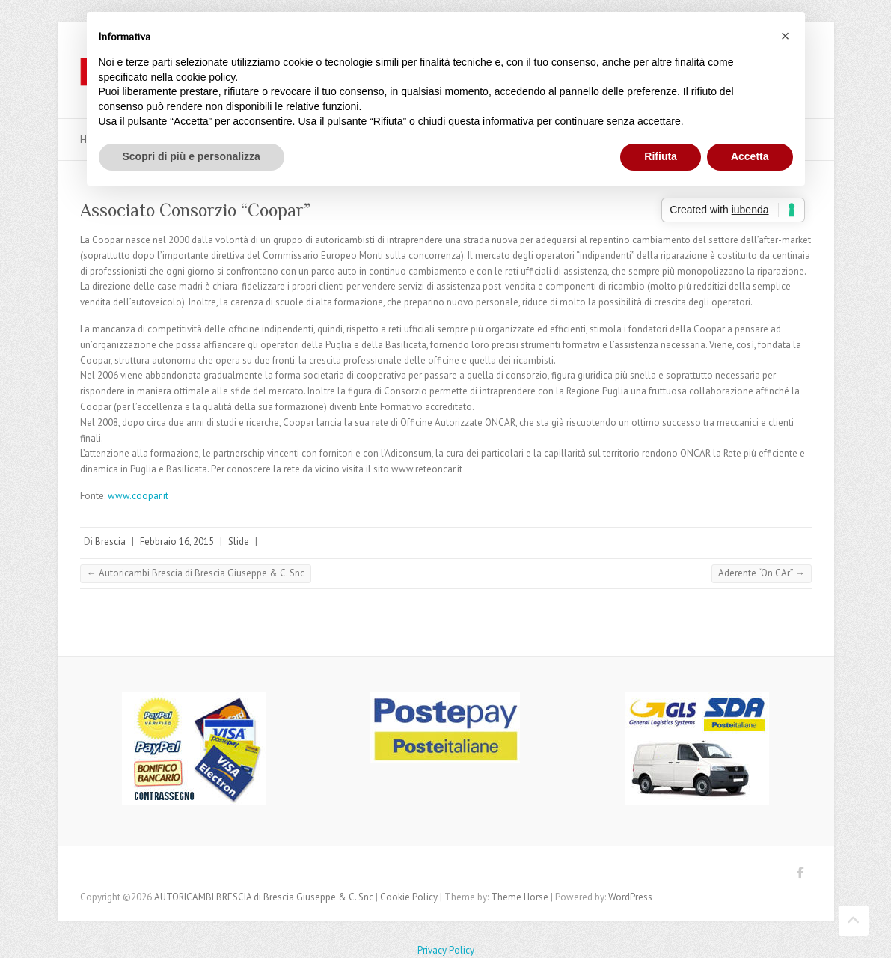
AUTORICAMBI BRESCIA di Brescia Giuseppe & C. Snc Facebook (800, 875)
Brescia (110, 541)
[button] (785, 36)
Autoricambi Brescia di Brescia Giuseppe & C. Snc (195, 573)
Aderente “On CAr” (761, 573)
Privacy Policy (445, 950)
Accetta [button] (750, 156)
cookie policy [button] (205, 77)
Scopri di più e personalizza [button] (191, 156)
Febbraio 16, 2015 (177, 541)
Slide (238, 541)
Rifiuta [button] (660, 156)
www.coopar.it (138, 495)
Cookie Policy (409, 897)
